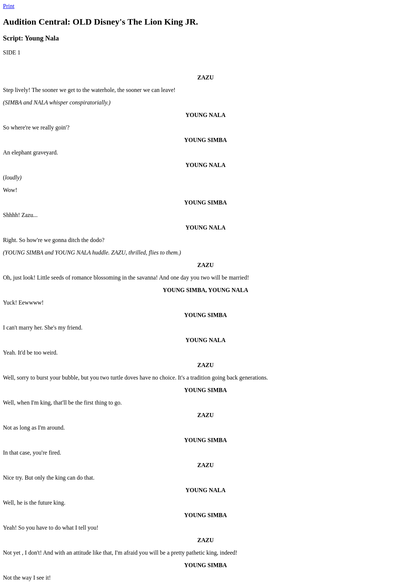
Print (8, 6)
